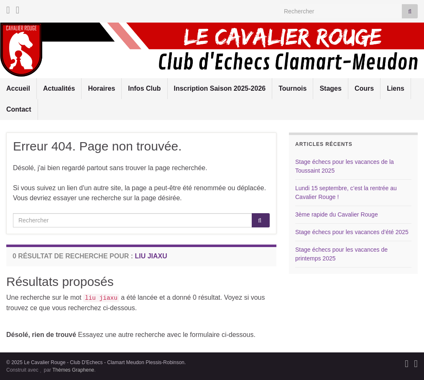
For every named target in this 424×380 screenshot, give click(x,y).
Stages (330, 88)
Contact (18, 109)
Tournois (292, 88)
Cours (364, 88)
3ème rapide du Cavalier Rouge (336, 214)
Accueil (18, 88)
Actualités (59, 88)
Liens (395, 88)
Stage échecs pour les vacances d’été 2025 (352, 232)
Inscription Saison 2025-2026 (220, 88)
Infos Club (144, 88)
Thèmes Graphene (73, 370)
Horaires (101, 88)
